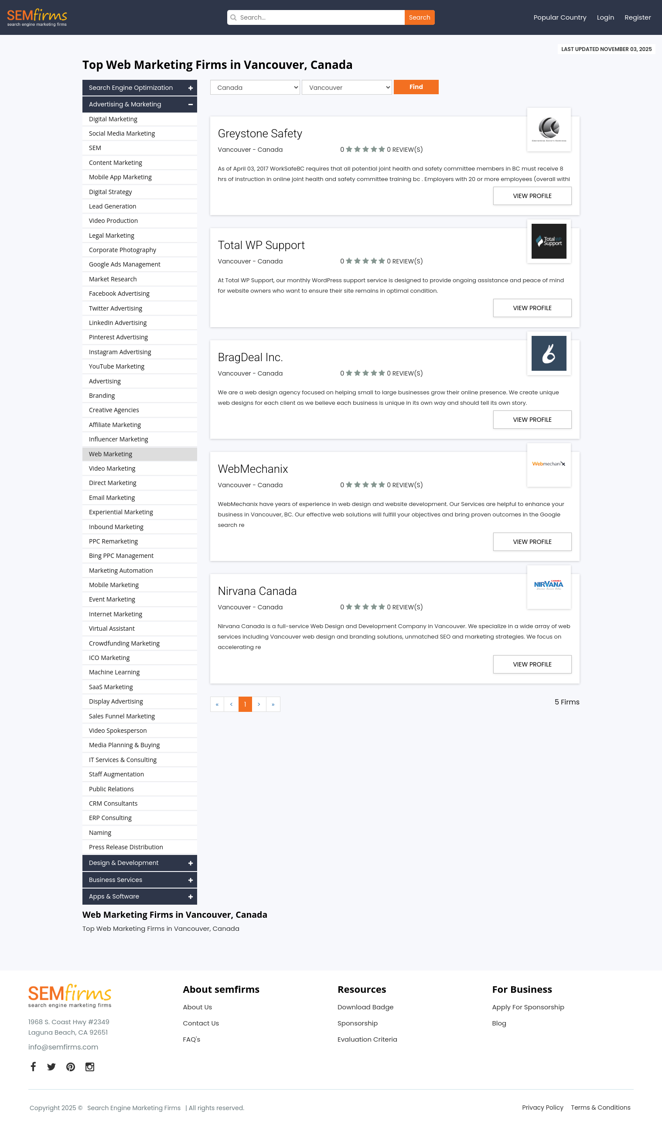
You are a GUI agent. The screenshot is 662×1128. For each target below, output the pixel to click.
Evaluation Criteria (367, 1039)
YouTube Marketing (116, 366)
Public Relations (111, 789)
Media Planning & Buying (124, 745)
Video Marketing (112, 468)
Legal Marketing (111, 235)
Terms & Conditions (601, 1107)
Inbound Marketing (116, 527)
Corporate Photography (122, 250)
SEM (95, 148)
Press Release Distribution (126, 847)
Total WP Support (261, 245)
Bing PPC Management (121, 555)
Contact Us (201, 1023)
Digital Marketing (113, 119)
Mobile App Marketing (120, 177)
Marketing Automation (121, 570)
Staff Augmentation (116, 774)
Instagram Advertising (120, 352)
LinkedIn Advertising (118, 322)
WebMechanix (253, 468)
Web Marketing (110, 454)
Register (638, 17)
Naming (100, 832)
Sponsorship (358, 1023)
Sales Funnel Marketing (122, 716)
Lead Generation (112, 206)
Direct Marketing (112, 483)
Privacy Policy (543, 1107)
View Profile (532, 195)
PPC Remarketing (113, 541)
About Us (197, 1007)
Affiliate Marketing (115, 424)
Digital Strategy (110, 192)
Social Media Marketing (122, 133)
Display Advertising (116, 701)
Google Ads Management (124, 264)
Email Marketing (112, 497)
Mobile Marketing (114, 585)
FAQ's (192, 1039)
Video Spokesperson (118, 730)
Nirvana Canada (257, 590)
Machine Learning (114, 672)
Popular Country (560, 17)
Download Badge (366, 1007)
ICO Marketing (109, 657)
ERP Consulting (110, 818)
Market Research (113, 279)
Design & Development (141, 862)
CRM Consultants (113, 803)
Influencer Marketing (118, 439)
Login (605, 17)
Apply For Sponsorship (528, 1007)
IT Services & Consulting (123, 759)
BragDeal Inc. (250, 356)
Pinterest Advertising (118, 337)
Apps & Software (141, 896)
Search (419, 17)
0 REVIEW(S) (405, 149)
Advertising (105, 381)
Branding (102, 395)
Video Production (113, 220)
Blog (499, 1023)
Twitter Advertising (115, 308)
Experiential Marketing (121, 512)
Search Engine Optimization (141, 87)
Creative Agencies (114, 410)
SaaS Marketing (111, 687)
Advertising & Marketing (141, 104)
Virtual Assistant (112, 628)
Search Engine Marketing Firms (134, 1108)
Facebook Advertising (119, 293)
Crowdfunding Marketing (124, 643)
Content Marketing (115, 162)
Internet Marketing (115, 614)
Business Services (141, 879)
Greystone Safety (260, 133)
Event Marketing (112, 599)
